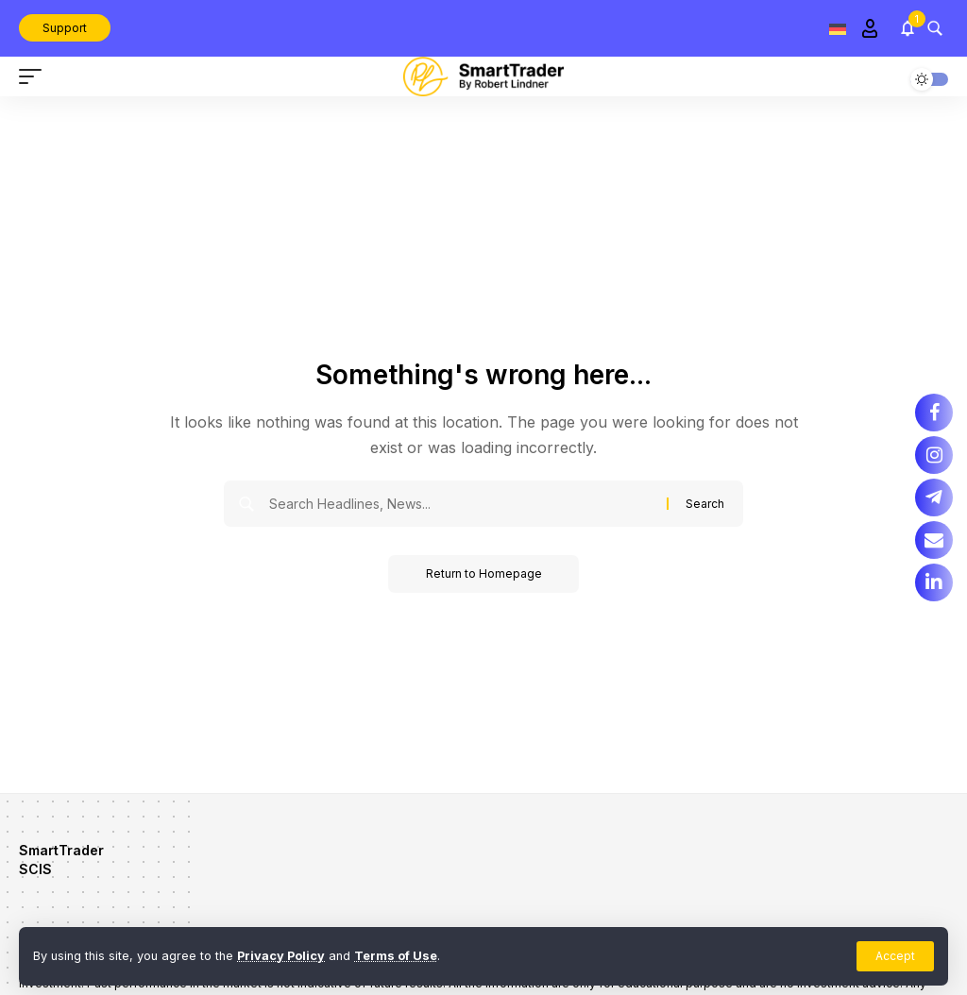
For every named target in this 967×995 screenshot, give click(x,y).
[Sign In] (869, 28)
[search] (934, 28)
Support (64, 28)
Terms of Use (395, 956)
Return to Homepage (484, 573)
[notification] (907, 28)
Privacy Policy (281, 956)
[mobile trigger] (35, 76)
